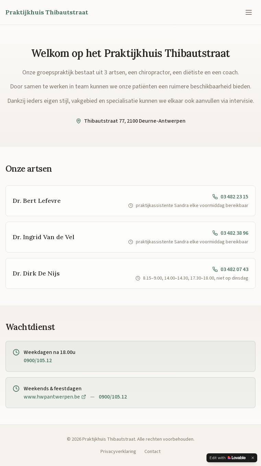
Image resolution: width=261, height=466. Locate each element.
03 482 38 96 (230, 233)
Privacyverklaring (118, 451)
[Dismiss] (253, 458)
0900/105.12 (38, 360)
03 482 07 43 (230, 269)
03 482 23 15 (230, 196)
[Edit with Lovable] (227, 458)
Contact (152, 451)
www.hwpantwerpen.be (55, 397)
